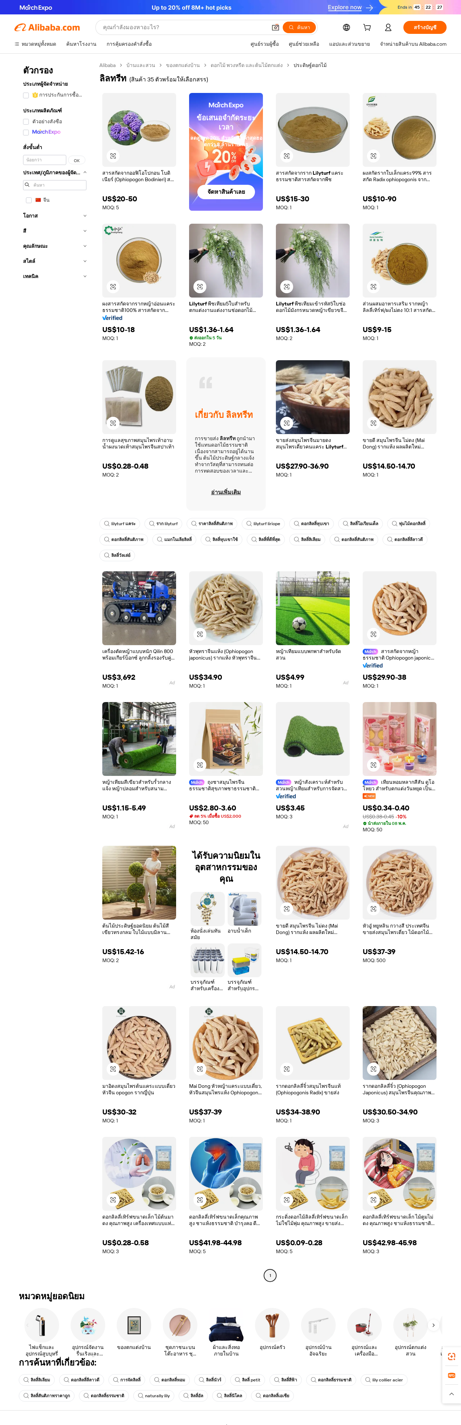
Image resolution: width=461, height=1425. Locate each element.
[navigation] (55, 671)
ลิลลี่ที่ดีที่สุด (265, 539)
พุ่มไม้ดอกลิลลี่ (408, 524)
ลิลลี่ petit (247, 1380)
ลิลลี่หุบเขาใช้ (221, 539)
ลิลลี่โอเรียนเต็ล (360, 524)
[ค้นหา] (299, 27)
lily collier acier (384, 1380)
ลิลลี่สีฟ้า (285, 1380)
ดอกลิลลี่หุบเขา (311, 524)
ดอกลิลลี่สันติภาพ (123, 539)
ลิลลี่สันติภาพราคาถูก (46, 1396)
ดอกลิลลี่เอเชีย (272, 1396)
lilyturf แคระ (119, 524)
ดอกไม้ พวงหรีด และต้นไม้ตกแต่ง (247, 65)
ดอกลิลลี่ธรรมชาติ (331, 1380)
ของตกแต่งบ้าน (183, 65)
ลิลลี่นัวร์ (210, 1380)
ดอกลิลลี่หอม (169, 1380)
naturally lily (154, 1396)
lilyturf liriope (263, 524)
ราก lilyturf (163, 524)
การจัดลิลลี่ (126, 1380)
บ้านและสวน (140, 65)
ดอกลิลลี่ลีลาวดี (405, 539)
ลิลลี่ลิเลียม (307, 539)
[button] (275, 27)
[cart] (368, 28)
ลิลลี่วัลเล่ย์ (117, 555)
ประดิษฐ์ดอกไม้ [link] (310, 65)
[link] (451, 1356)
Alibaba (107, 65)
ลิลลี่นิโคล (229, 1396)
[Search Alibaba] (184, 27)
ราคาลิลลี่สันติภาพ (212, 524)
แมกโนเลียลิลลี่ (174, 539)
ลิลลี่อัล (193, 1396)
